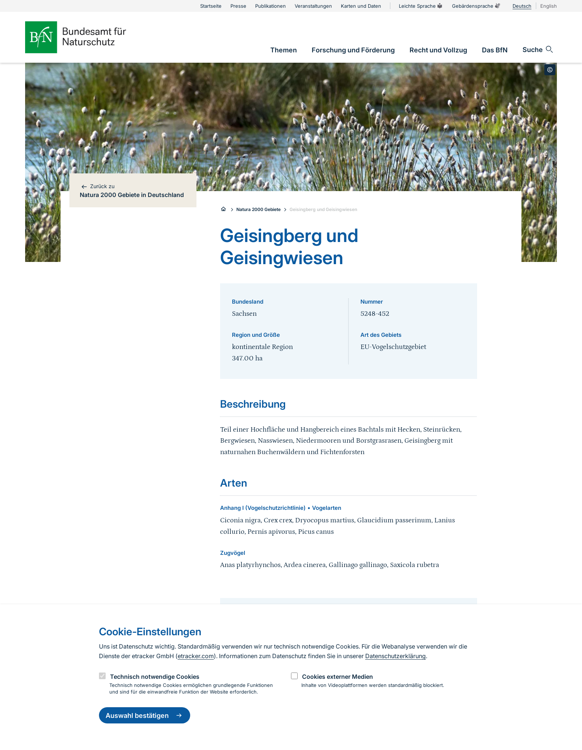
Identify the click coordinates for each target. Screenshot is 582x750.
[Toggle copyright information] (549, 69)
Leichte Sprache (421, 5)
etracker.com (196, 656)
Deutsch (522, 6)
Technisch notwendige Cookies (154, 676)
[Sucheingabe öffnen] (538, 49)
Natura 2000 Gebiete (258, 209)
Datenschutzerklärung (395, 656)
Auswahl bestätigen (145, 715)
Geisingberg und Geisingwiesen (323, 209)
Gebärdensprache (476, 5)
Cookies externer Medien (337, 676)
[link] (283, 50)
